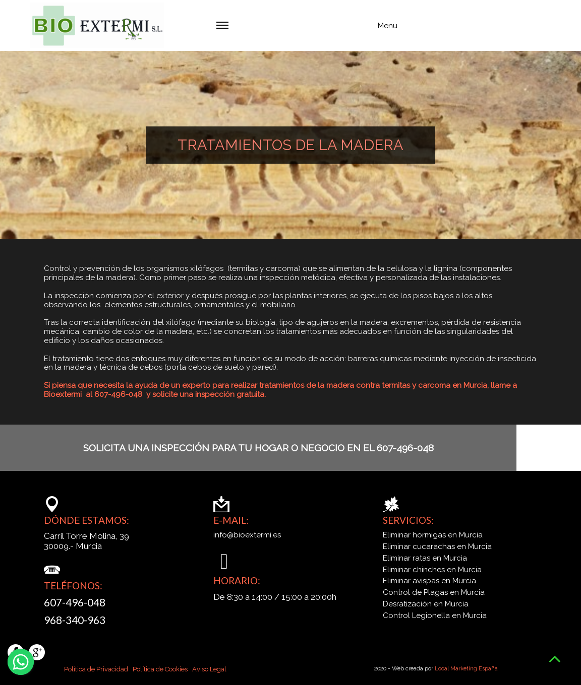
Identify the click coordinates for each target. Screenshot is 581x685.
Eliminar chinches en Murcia (432, 570)
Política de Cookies (159, 669)
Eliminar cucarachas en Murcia (437, 546)
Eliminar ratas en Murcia (425, 558)
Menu (306, 28)
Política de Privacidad (96, 669)
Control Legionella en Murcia (435, 615)
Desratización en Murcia (426, 604)
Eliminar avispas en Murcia (429, 581)
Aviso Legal (209, 669)
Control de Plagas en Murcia (434, 592)
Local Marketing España (466, 668)
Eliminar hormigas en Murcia (433, 535)
